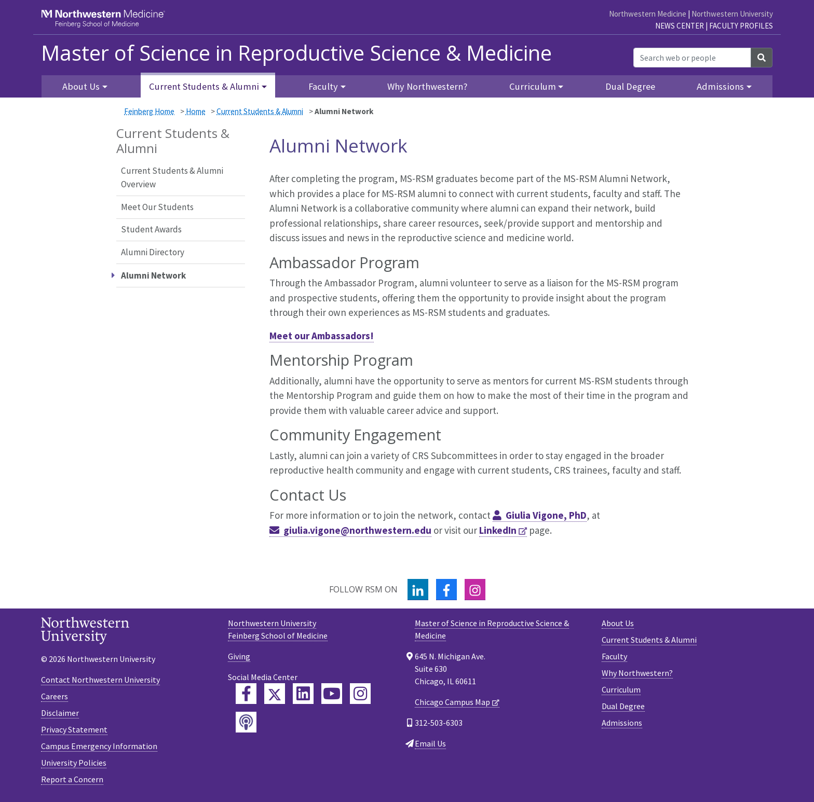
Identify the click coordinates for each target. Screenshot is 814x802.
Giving (239, 656)
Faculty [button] (323, 86)
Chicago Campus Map (452, 702)
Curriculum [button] (532, 86)
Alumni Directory (152, 252)
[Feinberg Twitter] (274, 693)
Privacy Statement (74, 729)
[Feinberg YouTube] (331, 693)
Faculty (614, 656)
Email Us (430, 743)
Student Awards (151, 229)
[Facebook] (446, 589)
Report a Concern (72, 779)
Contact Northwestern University (100, 679)
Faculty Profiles (741, 26)
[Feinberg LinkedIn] (303, 693)
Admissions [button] (720, 86)
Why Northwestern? (427, 86)
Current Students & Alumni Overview (172, 177)
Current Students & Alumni (259, 111)
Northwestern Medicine (647, 14)
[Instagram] (475, 589)
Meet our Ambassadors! (321, 335)
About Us (618, 623)
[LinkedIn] (418, 589)
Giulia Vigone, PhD (546, 515)
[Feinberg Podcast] (246, 722)
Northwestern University (732, 14)
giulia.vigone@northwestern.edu (357, 530)
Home (196, 111)
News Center (679, 26)
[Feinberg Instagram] (360, 693)
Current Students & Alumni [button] (204, 86)
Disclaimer (60, 713)
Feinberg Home (149, 111)
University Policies (73, 762)
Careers (54, 696)
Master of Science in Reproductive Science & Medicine (296, 53)
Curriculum (621, 689)
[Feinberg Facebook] (246, 693)
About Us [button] (81, 86)
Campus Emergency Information (99, 746)
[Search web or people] (692, 57)
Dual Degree (630, 86)
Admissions (622, 722)
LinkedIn (498, 530)
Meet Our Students (157, 207)
